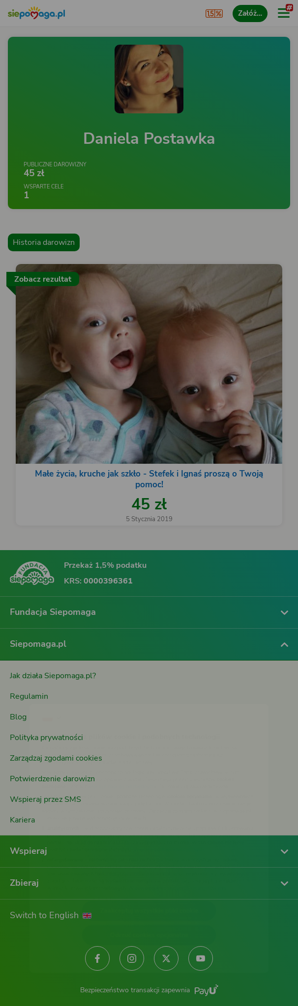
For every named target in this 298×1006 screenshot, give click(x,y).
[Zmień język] (27, 688)
